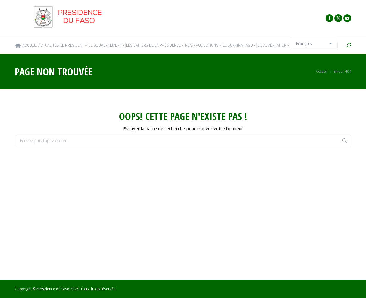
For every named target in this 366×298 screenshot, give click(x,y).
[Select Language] (314, 43)
